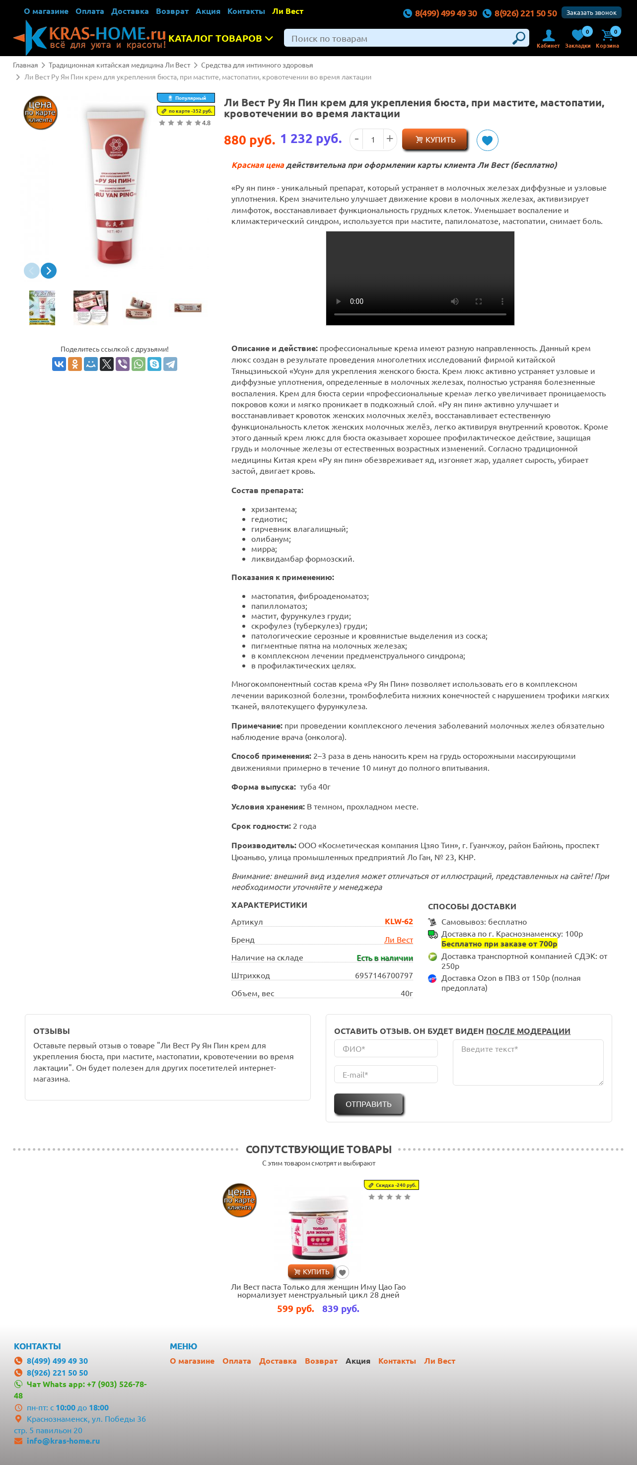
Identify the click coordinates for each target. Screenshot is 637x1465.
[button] (32, 271)
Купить (440, 139)
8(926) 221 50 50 (519, 12)
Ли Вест (287, 10)
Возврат (172, 10)
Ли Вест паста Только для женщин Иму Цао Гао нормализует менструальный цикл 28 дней (318, 1289)
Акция (208, 10)
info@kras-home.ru (63, 1439)
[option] (42, 309)
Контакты (246, 10)
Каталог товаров (224, 38)
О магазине (46, 10)
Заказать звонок (591, 12)
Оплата (89, 10)
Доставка (130, 10)
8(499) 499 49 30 (439, 12)
